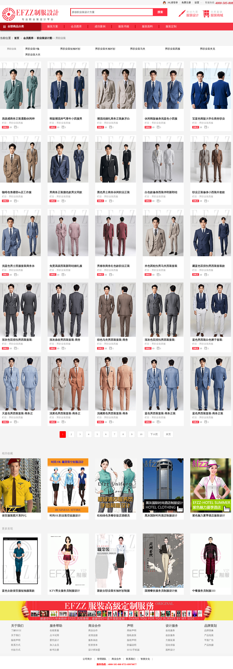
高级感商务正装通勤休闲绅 (18, 118)
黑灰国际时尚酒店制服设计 (161, 515)
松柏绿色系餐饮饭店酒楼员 (113, 515)
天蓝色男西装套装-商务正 (17, 413)
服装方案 (52, 26)
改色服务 (170, 630)
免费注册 (186, 2)
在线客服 (54, 630)
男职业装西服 (172, 48)
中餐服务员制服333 (203, 590)
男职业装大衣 (32, 54)
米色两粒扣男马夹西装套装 (161, 266)
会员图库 (76, 26)
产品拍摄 (209, 645)
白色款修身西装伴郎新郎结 (161, 192)
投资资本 (93, 645)
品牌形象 (209, 630)
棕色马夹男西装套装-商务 (112, 339)
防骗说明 (131, 645)
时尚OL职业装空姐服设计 (65, 515)
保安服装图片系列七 (14, 515)
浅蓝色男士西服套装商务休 (18, 266)
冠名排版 (170, 645)
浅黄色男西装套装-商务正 (65, 413)
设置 (197, 2)
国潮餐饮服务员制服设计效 (161, 590)
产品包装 (209, 635)
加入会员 (54, 645)
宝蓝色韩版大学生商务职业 (208, 118)
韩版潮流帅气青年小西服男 (66, 118)
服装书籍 (123, 26)
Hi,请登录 (173, 2)
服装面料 (147, 26)
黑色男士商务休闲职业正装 (113, 192)
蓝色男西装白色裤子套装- (207, 339)
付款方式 (15, 649)
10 (141, 434)
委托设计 (54, 640)
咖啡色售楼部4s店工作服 (16, 192)
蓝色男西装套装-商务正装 (160, 413)
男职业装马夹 (137, 48)
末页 (168, 434)
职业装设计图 (44, 38)
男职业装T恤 (32, 48)
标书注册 (54, 649)
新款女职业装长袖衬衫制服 (113, 590)
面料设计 (170, 649)
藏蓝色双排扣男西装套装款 (208, 266)
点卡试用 (54, 635)
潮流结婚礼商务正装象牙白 (113, 118)
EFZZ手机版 (133, 649)
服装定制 (171, 26)
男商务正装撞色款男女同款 (66, 192)
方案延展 (170, 640)
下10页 (154, 434)
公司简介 (87, 659)
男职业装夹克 (207, 48)
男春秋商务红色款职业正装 (113, 266)
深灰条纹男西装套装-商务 (65, 339)
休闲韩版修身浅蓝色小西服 (161, 118)
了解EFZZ (16, 630)
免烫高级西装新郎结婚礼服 (66, 266)
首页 (16, 38)
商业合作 (93, 630)
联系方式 (15, 645)
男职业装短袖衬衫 (70, 48)
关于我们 (15, 635)
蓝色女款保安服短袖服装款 (18, 590)
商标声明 (131, 630)
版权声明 (15, 640)
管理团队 (101, 659)
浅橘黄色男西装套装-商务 (112, 413)
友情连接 (93, 635)
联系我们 (130, 659)
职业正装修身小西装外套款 (208, 192)
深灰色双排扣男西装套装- (17, 339)
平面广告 (209, 640)
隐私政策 (131, 635)
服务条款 (93, 640)
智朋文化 (145, 659)
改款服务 (170, 635)
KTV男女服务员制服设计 (65, 590)
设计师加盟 (94, 649)
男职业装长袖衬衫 (105, 48)
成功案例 (100, 26)
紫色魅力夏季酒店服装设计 (208, 515)
